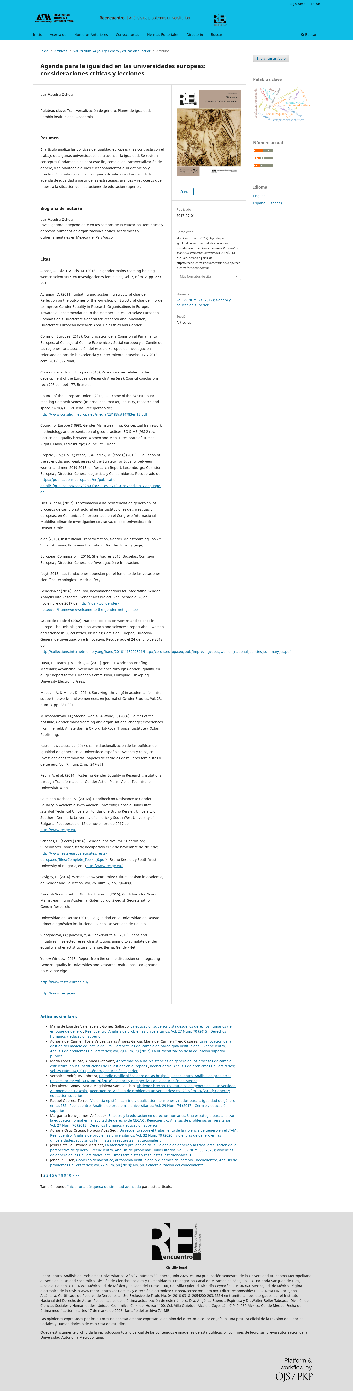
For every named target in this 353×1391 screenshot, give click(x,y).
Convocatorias (127, 34)
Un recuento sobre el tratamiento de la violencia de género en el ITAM (178, 1130)
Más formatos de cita (195, 276)
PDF (186, 191)
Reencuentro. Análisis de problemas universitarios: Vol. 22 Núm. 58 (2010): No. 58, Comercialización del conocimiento (143, 1162)
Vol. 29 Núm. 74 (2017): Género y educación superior (111, 51)
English (259, 195)
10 (69, 1175)
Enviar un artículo (271, 58)
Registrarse (297, 3)
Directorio (195, 34)
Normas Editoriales (163, 34)
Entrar (315, 3)
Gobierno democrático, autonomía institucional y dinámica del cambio (135, 1160)
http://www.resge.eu (57, 993)
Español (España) (267, 203)
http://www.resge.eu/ (58, 829)
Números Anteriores (91, 34)
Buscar (216, 34)
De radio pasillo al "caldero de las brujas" (134, 1075)
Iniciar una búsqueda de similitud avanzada (104, 1186)
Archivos (60, 51)
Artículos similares (58, 1016)
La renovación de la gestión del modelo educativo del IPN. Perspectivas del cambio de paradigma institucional (140, 1043)
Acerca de (58, 34)
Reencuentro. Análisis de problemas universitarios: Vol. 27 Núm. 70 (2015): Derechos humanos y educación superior (141, 1123)
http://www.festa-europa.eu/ (64, 982)
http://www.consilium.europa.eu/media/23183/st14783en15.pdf (93, 414)
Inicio (37, 34)
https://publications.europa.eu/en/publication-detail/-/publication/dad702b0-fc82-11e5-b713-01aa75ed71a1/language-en (100, 485)
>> (77, 1175)
